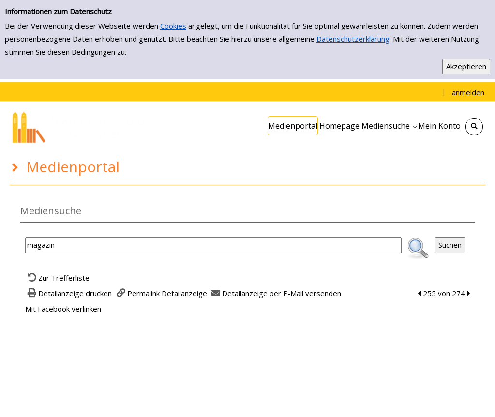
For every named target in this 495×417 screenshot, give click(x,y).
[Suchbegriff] (213, 245)
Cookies (173, 25)
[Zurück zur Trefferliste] (57, 278)
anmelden (468, 92)
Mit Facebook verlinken (63, 308)
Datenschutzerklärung (353, 39)
